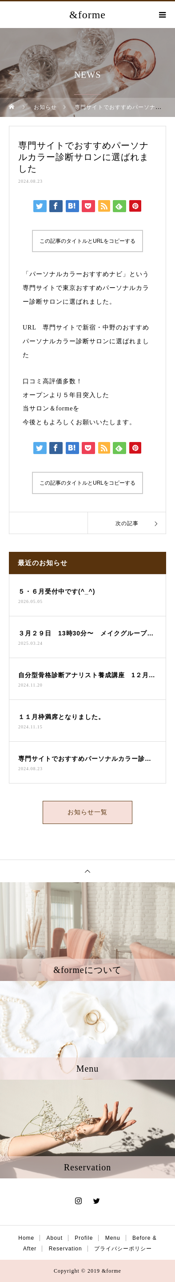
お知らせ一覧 (87, 812)
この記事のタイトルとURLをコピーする (87, 241)
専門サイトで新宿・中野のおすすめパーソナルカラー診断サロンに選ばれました (86, 341)
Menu (112, 1238)
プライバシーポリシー (123, 1249)
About (55, 1238)
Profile (84, 1238)
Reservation (65, 1249)
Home (26, 1238)
